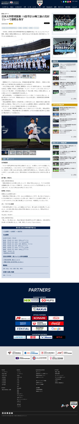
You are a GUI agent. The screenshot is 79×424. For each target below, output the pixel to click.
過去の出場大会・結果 (6, 389)
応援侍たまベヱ (39, 382)
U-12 (18, 384)
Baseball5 (19, 388)
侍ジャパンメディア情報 (41, 380)
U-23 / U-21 (4, 375)
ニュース (19, 402)
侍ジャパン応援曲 (39, 384)
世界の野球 (57, 373)
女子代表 (4, 384)
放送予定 (20, 231)
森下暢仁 (25, 28)
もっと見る (73, 98)
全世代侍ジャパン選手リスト (42, 373)
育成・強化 (57, 371)
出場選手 (13, 231)
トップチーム (4, 371)
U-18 (18, 381)
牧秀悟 (30, 28)
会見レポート (20, 397)
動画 (18, 391)
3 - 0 (22, 240)
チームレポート (20, 395)
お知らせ (19, 401)
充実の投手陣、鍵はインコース (12, 259)
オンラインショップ (59, 375)
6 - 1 (22, 249)
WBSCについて (39, 391)
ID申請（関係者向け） (59, 382)
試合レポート (20, 393)
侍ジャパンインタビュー (22, 399)
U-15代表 (4, 381)
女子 (18, 386)
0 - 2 (22, 245)
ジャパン (19, 371)
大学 (18, 379)
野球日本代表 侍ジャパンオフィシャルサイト (11, 2)
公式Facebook (58, 379)
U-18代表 (4, 379)
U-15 (18, 382)
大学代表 (4, 377)
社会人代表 (4, 373)
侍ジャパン (38, 371)
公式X (56, 381)
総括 (18, 390)
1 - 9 (25, 247)
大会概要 (6, 231)
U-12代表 (4, 382)
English (76, 1)
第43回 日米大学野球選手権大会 (9, 28)
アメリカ (36, 28)
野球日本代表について (40, 375)
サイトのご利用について (60, 377)
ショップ (19, 406)
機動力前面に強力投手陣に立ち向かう (13, 262)
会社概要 (38, 387)
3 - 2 (25, 242)
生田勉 (20, 28)
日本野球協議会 (39, 389)
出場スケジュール (39, 377)
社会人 (18, 375)
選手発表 (19, 404)
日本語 (73, 1)
